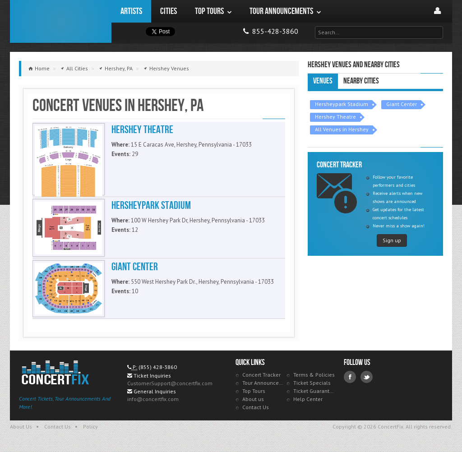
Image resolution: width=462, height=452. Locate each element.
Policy (90, 426)
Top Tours (253, 390)
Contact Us (255, 407)
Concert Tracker (261, 374)
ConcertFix (60, 21)
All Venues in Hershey (342, 129)
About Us (21, 426)
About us (253, 399)
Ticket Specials (312, 382)
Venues (323, 81)
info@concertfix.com (153, 399)
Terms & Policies (314, 374)
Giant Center (401, 104)
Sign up (392, 240)
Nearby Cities (361, 81)
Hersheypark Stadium (341, 104)
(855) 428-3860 (158, 367)
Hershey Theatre (335, 116)
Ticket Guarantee (314, 390)
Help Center (308, 399)
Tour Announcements (263, 382)
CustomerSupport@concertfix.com (170, 383)
